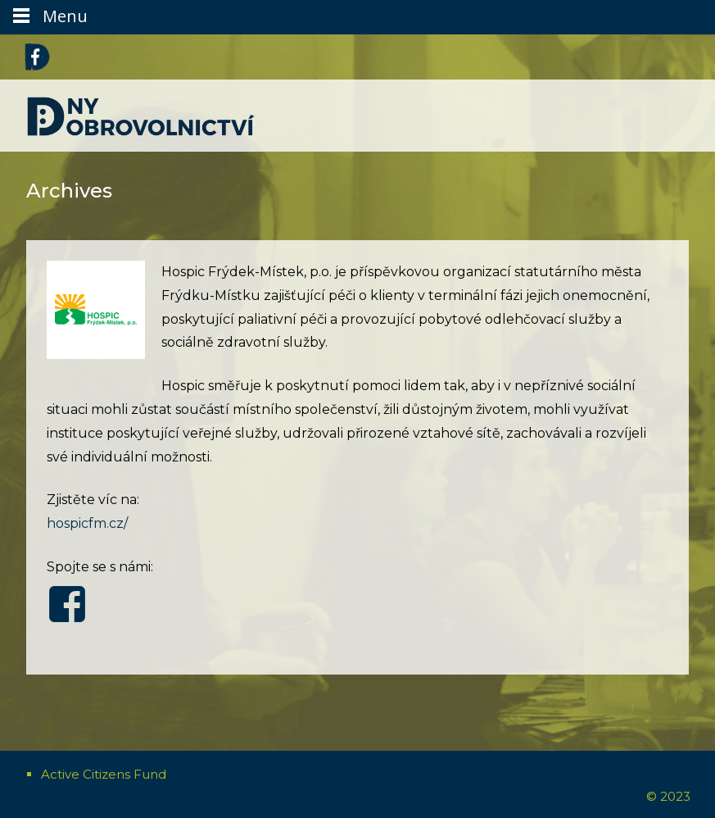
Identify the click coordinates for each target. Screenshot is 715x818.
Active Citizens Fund (103, 774)
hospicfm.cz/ (87, 523)
